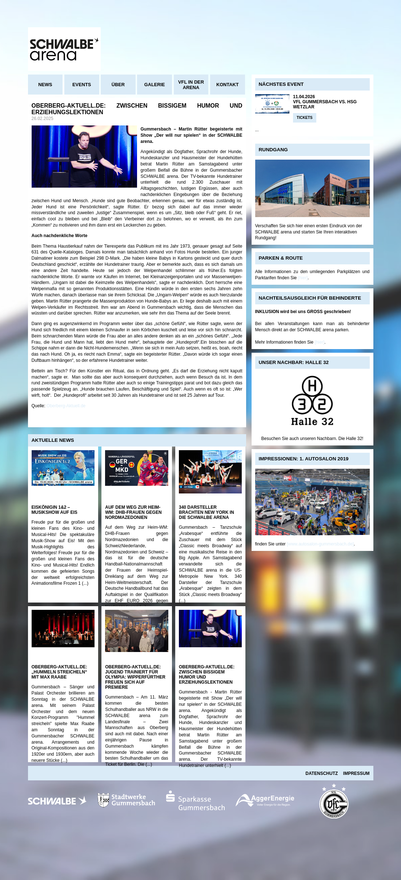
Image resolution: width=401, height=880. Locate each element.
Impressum (356, 773)
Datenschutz (321, 773)
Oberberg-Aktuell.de (66, 405)
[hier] (303, 277)
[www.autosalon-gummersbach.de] (320, 544)
